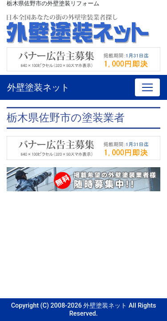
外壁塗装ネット (38, 87)
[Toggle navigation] (147, 87)
